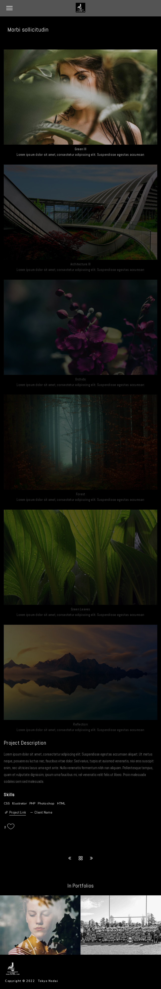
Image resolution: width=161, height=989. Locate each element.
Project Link (17, 812)
